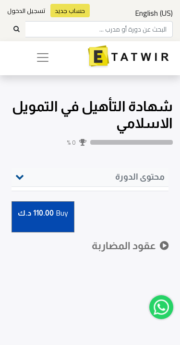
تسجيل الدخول (26, 10)
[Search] (16, 29)
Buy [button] (43, 213)
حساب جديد (70, 10)
